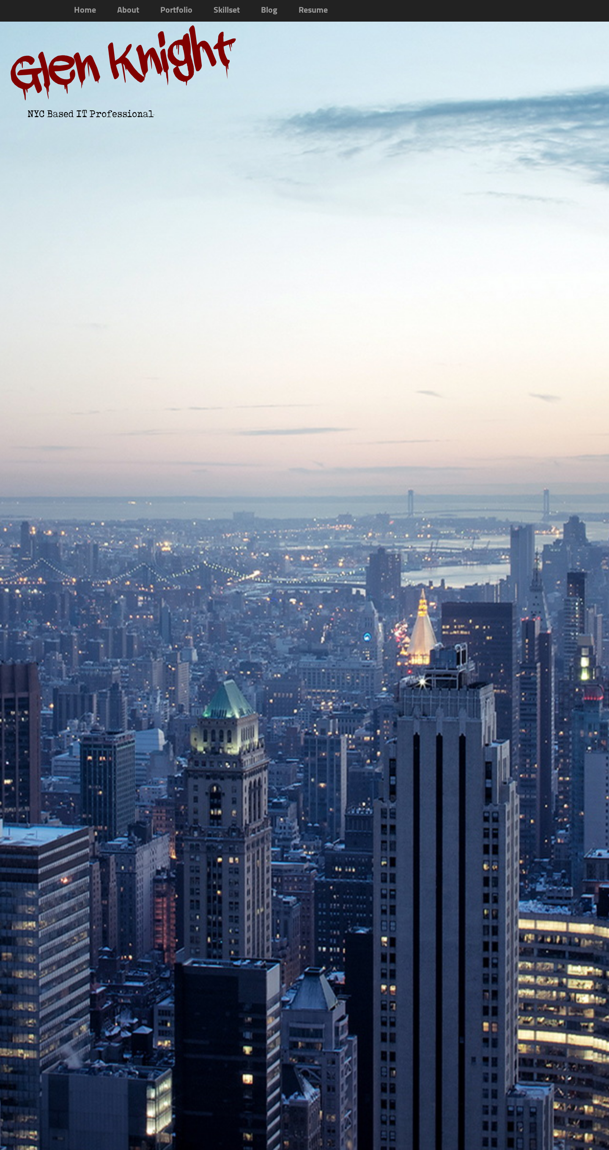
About (128, 10)
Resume (313, 10)
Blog (269, 10)
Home (85, 10)
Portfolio (176, 10)
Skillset (227, 10)
